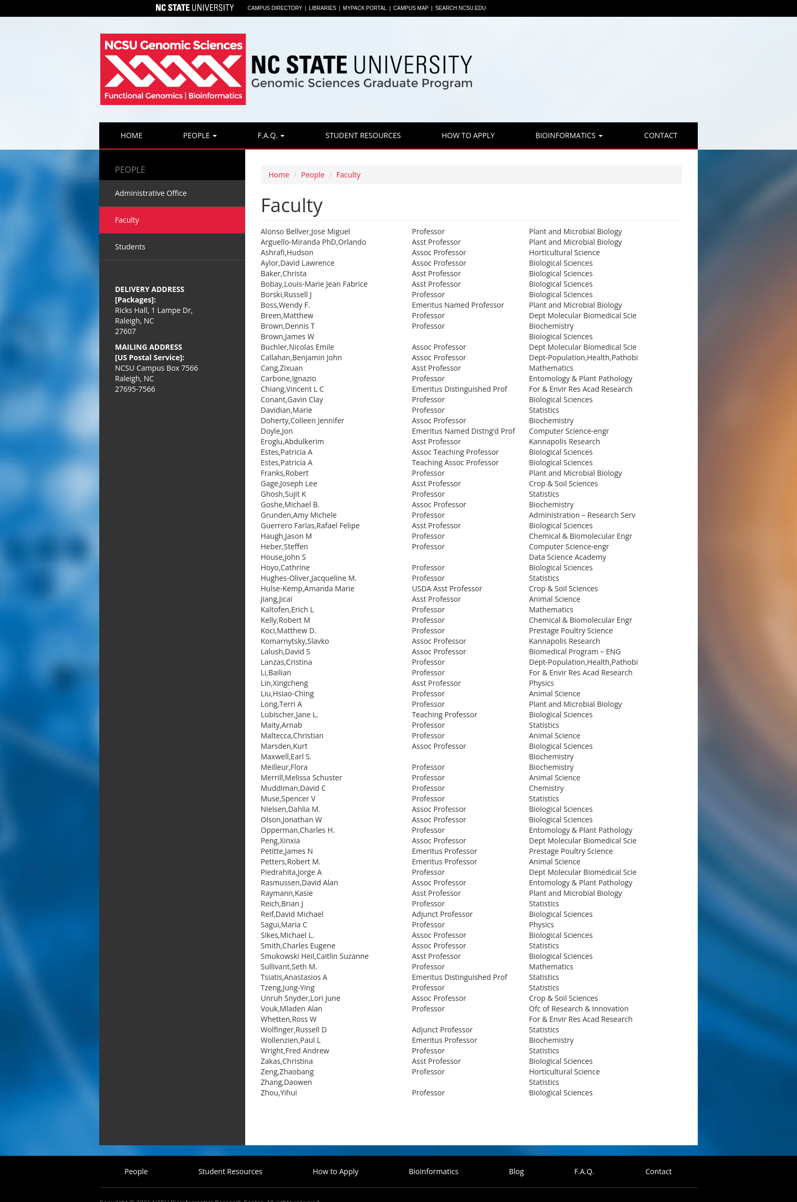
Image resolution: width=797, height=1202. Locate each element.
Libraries (322, 8)
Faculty (349, 175)
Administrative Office (151, 193)
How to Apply (467, 135)
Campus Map (410, 8)
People (199, 135)
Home (130, 135)
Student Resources (362, 135)
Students (130, 247)
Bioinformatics (568, 135)
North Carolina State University (194, 8)
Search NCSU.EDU (460, 8)
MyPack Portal (364, 8)
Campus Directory (275, 8)
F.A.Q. (270, 135)
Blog (516, 1171)
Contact (659, 135)
